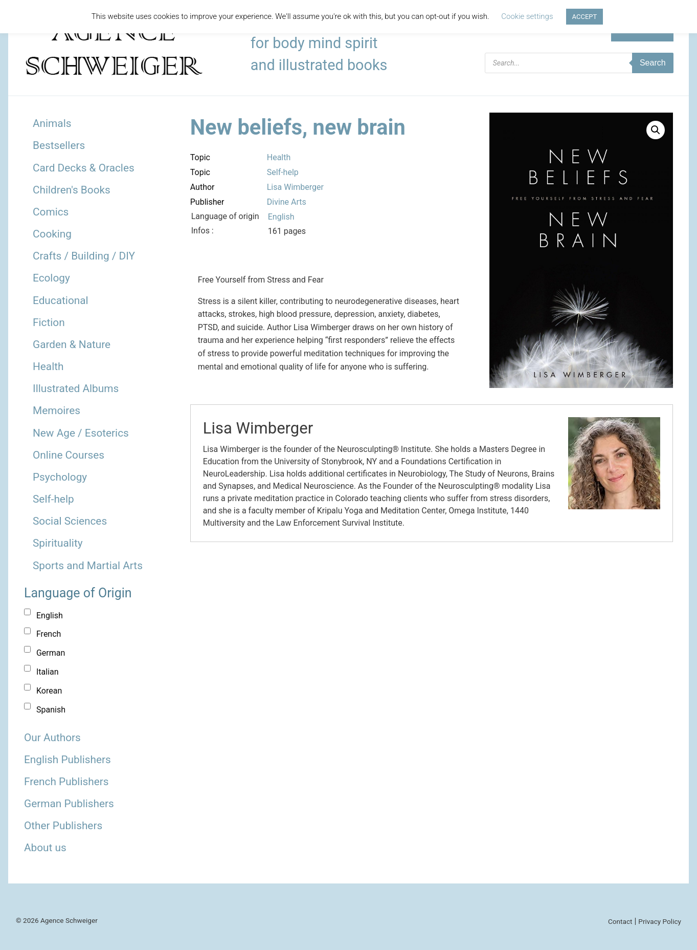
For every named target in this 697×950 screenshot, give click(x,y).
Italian (47, 672)
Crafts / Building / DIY (84, 256)
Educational (60, 300)
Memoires (56, 410)
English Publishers (67, 759)
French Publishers (66, 781)
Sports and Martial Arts (88, 565)
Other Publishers (63, 825)
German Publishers (69, 803)
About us (45, 847)
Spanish (50, 710)
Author (202, 187)
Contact (620, 921)
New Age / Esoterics (81, 433)
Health (48, 366)
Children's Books (71, 190)
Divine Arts (286, 202)
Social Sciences (70, 521)
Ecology (51, 278)
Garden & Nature (71, 344)
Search (653, 62)
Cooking (52, 234)
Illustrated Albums (76, 388)
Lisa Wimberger (295, 187)
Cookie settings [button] (527, 16)
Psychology (60, 477)
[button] (655, 130)
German (50, 653)
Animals (52, 123)
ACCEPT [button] (584, 16)
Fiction (49, 322)
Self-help (53, 499)
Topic (200, 157)
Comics (51, 212)
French (48, 634)
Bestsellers (59, 145)
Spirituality (58, 543)
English (49, 615)
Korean (49, 691)
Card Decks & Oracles (83, 168)
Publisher (207, 202)
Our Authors (52, 737)
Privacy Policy (659, 921)
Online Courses (68, 455)
